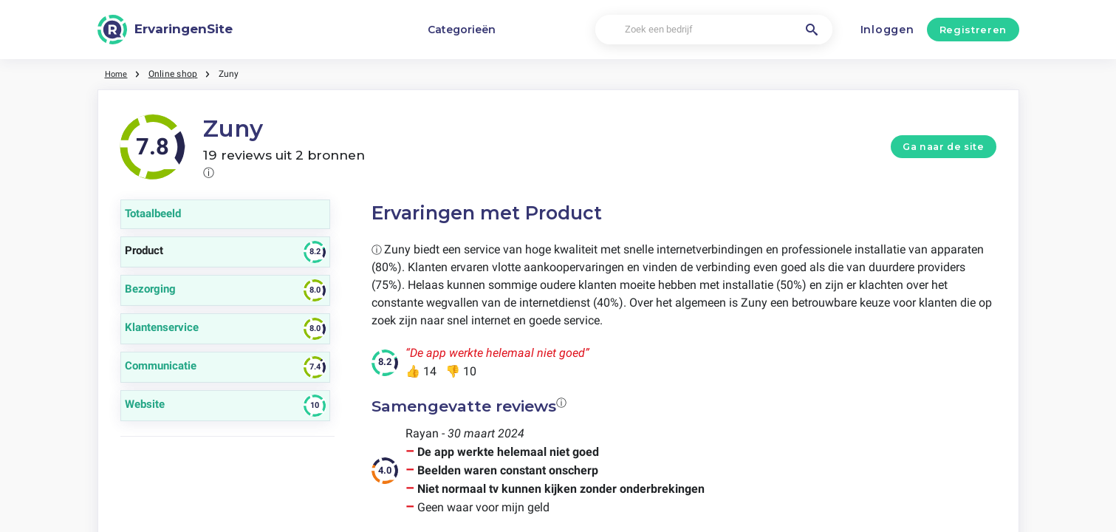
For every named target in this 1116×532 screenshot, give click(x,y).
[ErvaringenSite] (165, 29)
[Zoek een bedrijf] (713, 30)
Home (117, 74)
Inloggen (887, 29)
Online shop (175, 74)
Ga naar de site (943, 146)
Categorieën (462, 29)
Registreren (973, 29)
